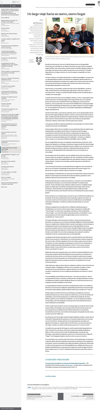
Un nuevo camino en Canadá (10, 173)
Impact (14, 6)
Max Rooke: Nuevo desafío (10, 163)
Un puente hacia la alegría (10, 87)
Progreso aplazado (10, 105)
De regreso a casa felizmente (10, 59)
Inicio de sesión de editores (7, 408)
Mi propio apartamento (10, 168)
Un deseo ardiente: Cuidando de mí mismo (10, 41)
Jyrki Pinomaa (70, 365)
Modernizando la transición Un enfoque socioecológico (10, 23)
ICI (2, 6)
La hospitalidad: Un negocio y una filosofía (10, 156)
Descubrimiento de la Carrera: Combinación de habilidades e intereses (10, 126)
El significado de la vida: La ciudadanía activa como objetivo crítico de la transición (10, 66)
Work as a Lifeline (10, 179)
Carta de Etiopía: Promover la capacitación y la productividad (10, 93)
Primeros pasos (10, 29)
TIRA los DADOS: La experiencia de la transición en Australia (10, 73)
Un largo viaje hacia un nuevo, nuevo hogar (10, 149)
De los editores (5, 17)
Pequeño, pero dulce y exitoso (10, 35)
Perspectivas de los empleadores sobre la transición (10, 47)
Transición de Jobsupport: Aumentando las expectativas (10, 53)
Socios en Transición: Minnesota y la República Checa (10, 80)
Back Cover (4, 187)
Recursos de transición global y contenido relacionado (9, 183)
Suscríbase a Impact (51, 376)
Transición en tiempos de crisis (10, 110)
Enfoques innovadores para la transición (10, 99)
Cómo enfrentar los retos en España (10, 135)
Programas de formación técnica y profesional (10, 143)
